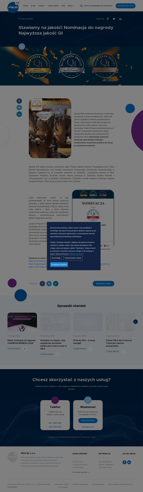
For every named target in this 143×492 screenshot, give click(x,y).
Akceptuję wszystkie (59, 264)
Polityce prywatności (76, 254)
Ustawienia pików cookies (73, 258)
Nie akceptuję (56, 258)
